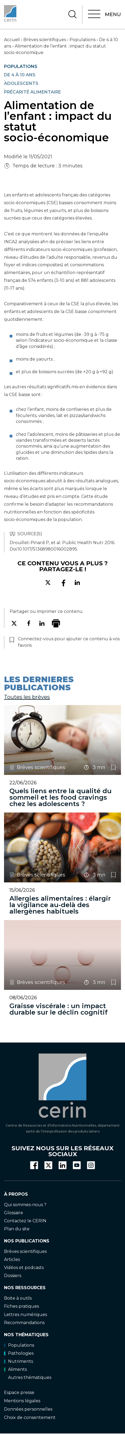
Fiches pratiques (21, 1306)
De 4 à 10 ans (19, 75)
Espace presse (19, 1392)
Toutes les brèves (27, 697)
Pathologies (19, 1353)
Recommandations (24, 1322)
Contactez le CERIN (25, 1220)
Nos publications (26, 1240)
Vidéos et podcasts (24, 1267)
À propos (16, 1193)
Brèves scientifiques (44, 39)
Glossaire (13, 1212)
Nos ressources (25, 1287)
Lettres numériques (25, 1314)
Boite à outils (18, 1298)
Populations (82, 39)
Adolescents (21, 83)
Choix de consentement (30, 1417)
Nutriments (18, 1361)
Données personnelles (28, 1409)
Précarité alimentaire (32, 92)
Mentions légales (22, 1400)
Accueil (12, 39)
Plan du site (17, 1228)
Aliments (15, 1369)
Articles (12, 1259)
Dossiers (12, 1275)
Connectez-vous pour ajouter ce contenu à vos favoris (113, 767)
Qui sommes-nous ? (25, 1204)
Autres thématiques (29, 1377)
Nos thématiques (26, 1334)
